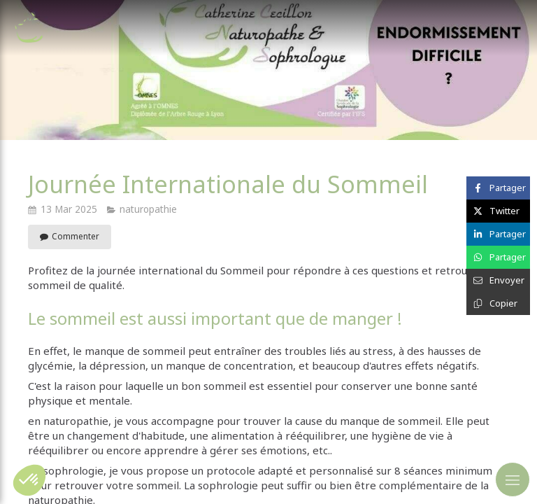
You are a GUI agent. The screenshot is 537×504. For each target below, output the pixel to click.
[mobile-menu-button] (512, 479)
